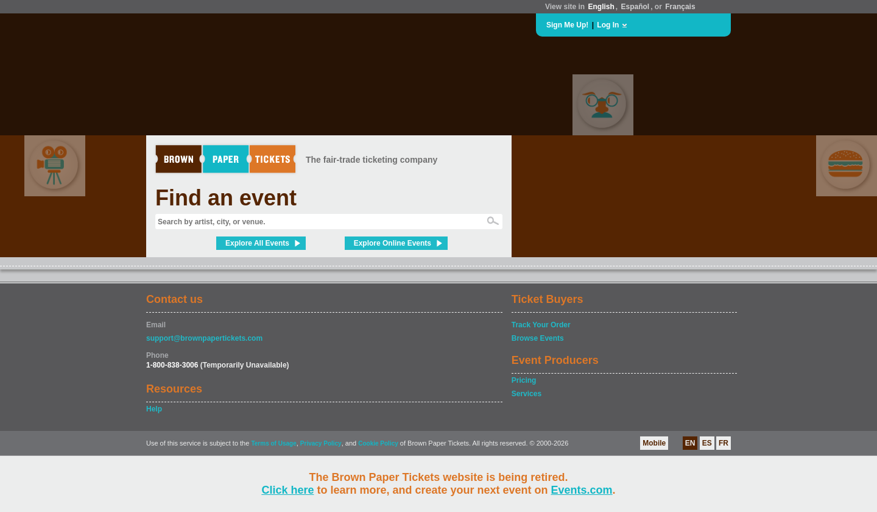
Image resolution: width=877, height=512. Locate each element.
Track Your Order (541, 325)
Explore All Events (257, 243)
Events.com (582, 490)
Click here (287, 490)
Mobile (654, 443)
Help (154, 409)
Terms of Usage (273, 443)
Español (635, 6)
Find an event (226, 197)
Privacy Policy (321, 443)
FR (723, 443)
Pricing (524, 380)
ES (707, 443)
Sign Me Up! (567, 25)
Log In (608, 25)
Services (526, 393)
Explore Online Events (392, 243)
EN (690, 443)
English (601, 6)
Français (680, 6)
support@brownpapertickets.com (204, 338)
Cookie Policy (378, 443)
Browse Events (538, 338)
